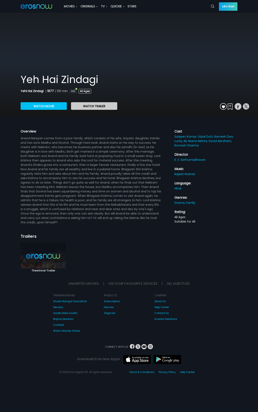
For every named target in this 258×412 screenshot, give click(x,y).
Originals (109, 313)
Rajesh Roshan (184, 174)
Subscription (112, 301)
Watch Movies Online (66, 331)
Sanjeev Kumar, (186, 136)
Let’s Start (228, 6)
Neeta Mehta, (198, 141)
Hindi (177, 188)
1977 (50, 91)
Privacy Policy (167, 372)
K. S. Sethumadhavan (189, 160)
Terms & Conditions (141, 372)
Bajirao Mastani (63, 319)
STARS (132, 6)
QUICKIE (117, 6)
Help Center (161, 307)
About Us (160, 301)
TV (104, 6)
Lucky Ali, (181, 141)
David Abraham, (220, 141)
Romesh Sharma (186, 145)
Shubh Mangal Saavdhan (70, 301)
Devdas (58, 307)
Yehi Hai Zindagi (32, 91)
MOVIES (70, 6)
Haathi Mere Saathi (65, 313)
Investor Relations (165, 319)
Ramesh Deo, (224, 136)
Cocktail (58, 325)
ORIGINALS (89, 6)
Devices (109, 307)
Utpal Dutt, (206, 136)
